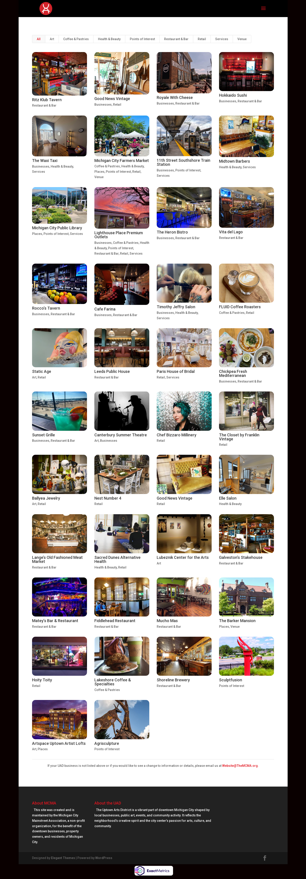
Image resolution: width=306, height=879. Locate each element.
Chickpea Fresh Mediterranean (233, 373)
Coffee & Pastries (76, 39)
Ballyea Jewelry (46, 498)
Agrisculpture (106, 743)
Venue (242, 39)
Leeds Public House (112, 371)
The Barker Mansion (237, 620)
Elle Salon (228, 498)
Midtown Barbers (234, 161)
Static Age (41, 371)
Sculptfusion (230, 680)
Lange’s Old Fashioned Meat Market (57, 559)
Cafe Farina (104, 309)
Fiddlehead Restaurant (114, 620)
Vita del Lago (231, 232)
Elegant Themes (63, 858)
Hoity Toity (42, 680)
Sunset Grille (43, 435)
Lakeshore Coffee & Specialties (112, 682)
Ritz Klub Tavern (47, 99)
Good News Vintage (112, 98)
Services (221, 39)
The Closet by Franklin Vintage (239, 437)
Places (99, 171)
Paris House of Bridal (176, 371)
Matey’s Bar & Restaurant (55, 620)
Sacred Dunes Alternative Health (117, 559)
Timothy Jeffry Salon (176, 306)
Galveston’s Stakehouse (241, 557)
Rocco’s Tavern (46, 308)
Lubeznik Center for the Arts (183, 557)
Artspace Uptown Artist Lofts (59, 743)
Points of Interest (142, 39)
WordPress (103, 858)
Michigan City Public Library (57, 227)
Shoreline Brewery (173, 680)
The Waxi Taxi (44, 160)
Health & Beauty (109, 39)
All (39, 39)
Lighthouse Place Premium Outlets (118, 234)
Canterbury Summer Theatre (120, 435)
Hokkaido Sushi (233, 95)
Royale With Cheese (175, 97)
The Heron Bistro (172, 232)
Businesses (103, 104)
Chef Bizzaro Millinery (176, 435)
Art (52, 39)
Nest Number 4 (107, 498)
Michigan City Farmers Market (121, 160)
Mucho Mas (167, 620)
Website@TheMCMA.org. (240, 765)
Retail (202, 39)
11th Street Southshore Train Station (183, 162)
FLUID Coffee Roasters (240, 306)
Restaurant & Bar (176, 39)
